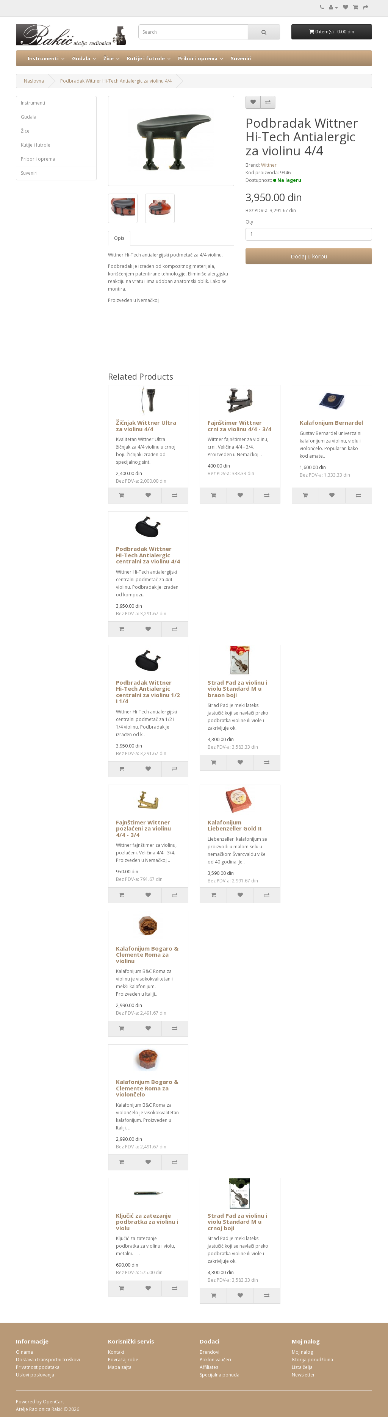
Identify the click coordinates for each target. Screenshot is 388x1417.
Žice (108, 58)
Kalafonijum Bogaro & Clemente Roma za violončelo (147, 1088)
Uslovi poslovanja (35, 1375)
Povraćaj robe (123, 1359)
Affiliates (209, 1367)
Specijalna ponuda (219, 1375)
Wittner (269, 165)
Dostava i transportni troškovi (48, 1359)
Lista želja (302, 1367)
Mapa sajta (119, 1367)
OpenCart (53, 1401)
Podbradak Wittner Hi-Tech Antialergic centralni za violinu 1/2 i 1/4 (148, 692)
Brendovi (209, 1352)
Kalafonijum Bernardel (331, 422)
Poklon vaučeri (215, 1359)
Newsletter (303, 1375)
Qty (249, 222)
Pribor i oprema (197, 58)
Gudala (81, 58)
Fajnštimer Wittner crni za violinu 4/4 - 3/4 (239, 426)
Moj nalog (302, 1352)
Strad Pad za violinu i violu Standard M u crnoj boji (237, 1222)
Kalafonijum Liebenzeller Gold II (235, 825)
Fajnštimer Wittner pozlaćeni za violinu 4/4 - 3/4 (143, 828)
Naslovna (34, 81)
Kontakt (116, 1352)
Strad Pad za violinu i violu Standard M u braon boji (237, 689)
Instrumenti (43, 58)
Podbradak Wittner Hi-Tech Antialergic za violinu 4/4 (116, 81)
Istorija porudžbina (312, 1359)
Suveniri (241, 58)
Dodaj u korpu (309, 256)
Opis (119, 238)
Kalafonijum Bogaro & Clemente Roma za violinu (147, 955)
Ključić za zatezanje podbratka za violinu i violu (147, 1222)
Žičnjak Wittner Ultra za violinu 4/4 (146, 426)
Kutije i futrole (146, 58)
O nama (24, 1352)
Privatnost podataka (37, 1367)
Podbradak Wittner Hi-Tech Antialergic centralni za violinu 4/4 (148, 555)
